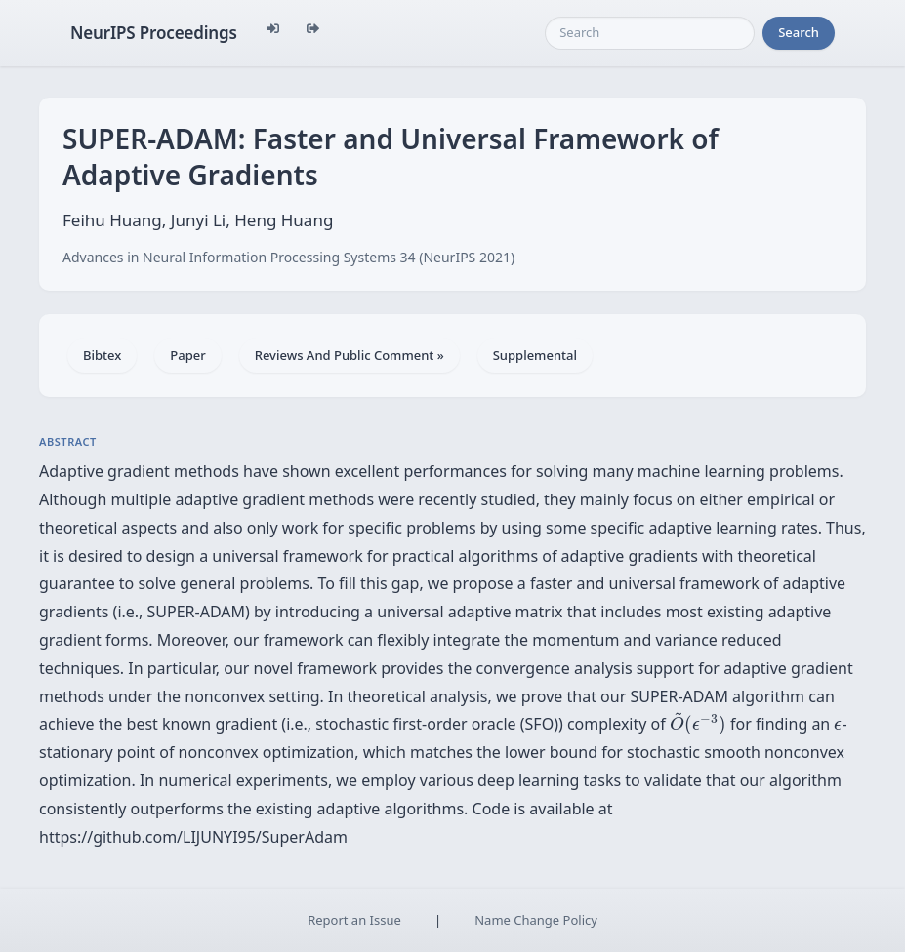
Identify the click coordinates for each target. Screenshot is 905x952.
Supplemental (535, 355)
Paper (187, 355)
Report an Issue (354, 920)
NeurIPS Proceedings (153, 32)
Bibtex (102, 355)
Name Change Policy (535, 920)
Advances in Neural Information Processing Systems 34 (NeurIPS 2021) (288, 257)
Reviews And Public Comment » (349, 355)
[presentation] (698, 723)
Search (798, 32)
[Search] (650, 33)
